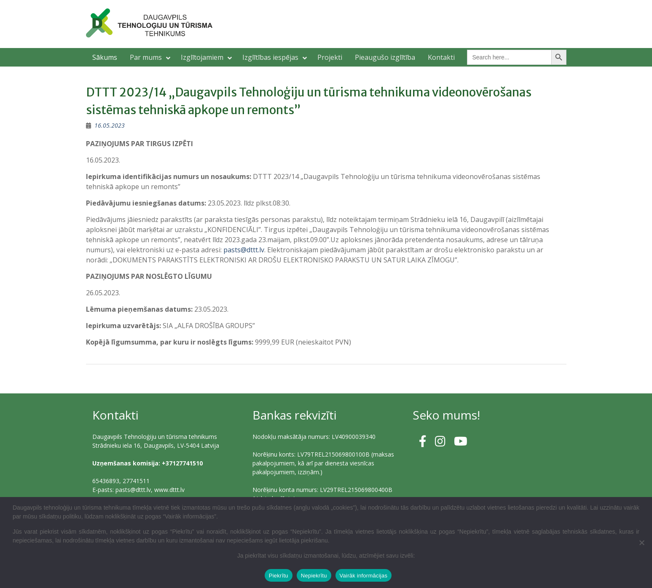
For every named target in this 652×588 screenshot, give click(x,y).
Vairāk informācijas (364, 575)
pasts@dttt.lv (243, 249)
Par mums (146, 57)
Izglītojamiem (202, 57)
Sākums (104, 57)
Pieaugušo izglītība (385, 57)
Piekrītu (278, 575)
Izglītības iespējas (270, 57)
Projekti (329, 57)
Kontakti (441, 57)
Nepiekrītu (314, 575)
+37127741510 (182, 463)
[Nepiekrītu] (641, 542)
